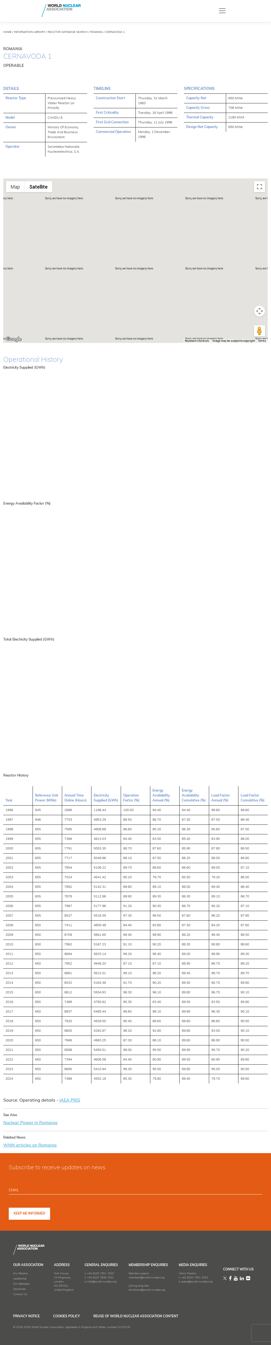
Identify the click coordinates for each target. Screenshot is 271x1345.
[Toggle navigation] (222, 10)
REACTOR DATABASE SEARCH (68, 32)
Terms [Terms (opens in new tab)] (262, 340)
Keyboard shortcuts (197, 340)
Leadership (20, 1278)
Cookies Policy (67, 1316)
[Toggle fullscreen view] (259, 186)
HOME (7, 32)
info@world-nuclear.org (101, 1281)
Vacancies (19, 1288)
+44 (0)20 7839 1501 (100, 1277)
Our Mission (20, 1273)
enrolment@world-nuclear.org (147, 1289)
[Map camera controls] (259, 311)
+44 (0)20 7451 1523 (194, 1277)
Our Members (21, 1283)
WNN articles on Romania (30, 1145)
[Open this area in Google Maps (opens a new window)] (14, 339)
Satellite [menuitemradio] (38, 187)
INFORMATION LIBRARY (29, 32)
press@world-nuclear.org (196, 1281)
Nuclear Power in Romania (30, 1123)
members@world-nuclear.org (147, 1277)
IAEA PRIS (69, 1100)
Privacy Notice (26, 1316)
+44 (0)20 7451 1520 (100, 1273)
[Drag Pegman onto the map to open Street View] (259, 330)
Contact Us (20, 1293)
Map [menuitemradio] (15, 187)
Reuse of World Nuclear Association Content (138, 1316)
